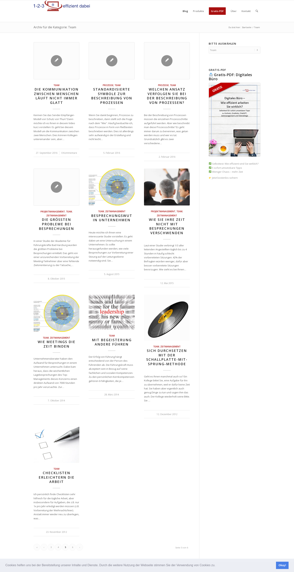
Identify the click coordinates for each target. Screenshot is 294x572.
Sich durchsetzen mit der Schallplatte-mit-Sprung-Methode (167, 357)
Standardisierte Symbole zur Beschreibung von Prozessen (111, 96)
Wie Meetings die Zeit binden (56, 344)
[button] (216, 565)
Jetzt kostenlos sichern (223, 177)
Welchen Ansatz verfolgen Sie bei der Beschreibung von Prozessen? (167, 96)
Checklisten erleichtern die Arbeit (56, 477)
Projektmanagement (52, 211)
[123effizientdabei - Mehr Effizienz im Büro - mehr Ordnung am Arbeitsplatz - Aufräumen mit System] (62, 11)
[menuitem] (185, 11)
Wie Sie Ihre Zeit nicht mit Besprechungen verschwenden (167, 226)
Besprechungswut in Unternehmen (111, 217)
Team (56, 85)
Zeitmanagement (56, 215)
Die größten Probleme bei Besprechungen (56, 224)
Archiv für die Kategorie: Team (55, 27)
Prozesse (108, 85)
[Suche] (256, 11)
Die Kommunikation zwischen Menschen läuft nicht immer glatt (56, 96)
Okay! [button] (282, 565)
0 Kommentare (69, 152)
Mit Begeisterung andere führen (112, 342)
